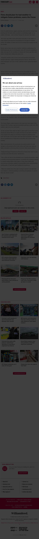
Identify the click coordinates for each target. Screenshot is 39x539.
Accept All (25, 110)
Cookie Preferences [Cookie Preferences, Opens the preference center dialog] (11, 110)
